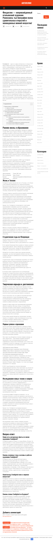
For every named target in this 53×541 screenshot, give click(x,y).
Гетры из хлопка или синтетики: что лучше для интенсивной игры (42, 39)
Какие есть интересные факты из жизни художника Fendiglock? (19, 118)
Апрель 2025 (40, 83)
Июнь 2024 (39, 103)
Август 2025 (39, 77)
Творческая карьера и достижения (12, 111)
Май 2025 (39, 80)
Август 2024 (39, 97)
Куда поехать (40, 157)
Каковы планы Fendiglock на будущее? (16, 123)
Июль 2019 (39, 142)
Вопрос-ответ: (7, 115)
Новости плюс (40, 163)
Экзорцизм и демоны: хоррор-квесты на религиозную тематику (42, 53)
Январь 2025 (40, 88)
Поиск (38, 13)
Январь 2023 (40, 134)
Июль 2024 (39, 100)
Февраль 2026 (40, 72)
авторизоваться (7, 516)
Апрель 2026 (40, 66)
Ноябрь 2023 (40, 122)
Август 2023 (39, 131)
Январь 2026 (40, 74)
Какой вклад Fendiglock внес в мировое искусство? (19, 122)
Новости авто (40, 160)
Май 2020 (39, 139)
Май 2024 (39, 105)
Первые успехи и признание (13, 112)
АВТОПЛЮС (26, 3)
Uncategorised (40, 154)
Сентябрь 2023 (40, 128)
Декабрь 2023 (40, 120)
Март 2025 (39, 86)
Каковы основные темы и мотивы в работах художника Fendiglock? (20, 120)
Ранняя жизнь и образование (11, 106)
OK (32, 539)
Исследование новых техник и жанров (15, 114)
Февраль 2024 (40, 114)
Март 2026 (39, 69)
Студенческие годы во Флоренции (14, 109)
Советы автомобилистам (42, 168)
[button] (30, 104)
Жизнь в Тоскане (10, 108)
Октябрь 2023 (40, 125)
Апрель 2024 (40, 108)
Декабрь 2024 (40, 91)
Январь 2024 (40, 117)
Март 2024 (39, 111)
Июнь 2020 (39, 136)
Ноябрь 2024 (40, 94)
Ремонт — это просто (41, 165)
